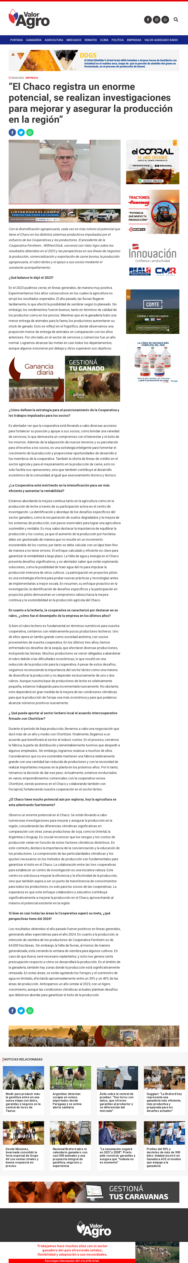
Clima (104, 40)
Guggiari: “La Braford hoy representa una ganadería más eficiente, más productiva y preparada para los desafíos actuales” (164, 1102)
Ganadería (33, 40)
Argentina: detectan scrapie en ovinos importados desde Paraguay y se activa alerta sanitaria (67, 1100)
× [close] (175, 1244)
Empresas (134, 40)
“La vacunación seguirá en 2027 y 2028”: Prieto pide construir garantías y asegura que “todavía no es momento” (117, 1155)
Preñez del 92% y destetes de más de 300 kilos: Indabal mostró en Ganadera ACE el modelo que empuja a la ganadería (164, 1157)
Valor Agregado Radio (161, 40)
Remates (91, 40)
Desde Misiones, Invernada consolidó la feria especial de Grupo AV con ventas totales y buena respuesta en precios (22, 1157)
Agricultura (54, 40)
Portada (16, 40)
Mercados (73, 40)
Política (118, 40)
